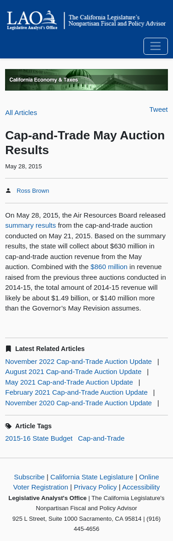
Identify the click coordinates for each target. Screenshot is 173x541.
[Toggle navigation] (155, 46)
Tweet (158, 109)
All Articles (21, 112)
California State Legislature (91, 477)
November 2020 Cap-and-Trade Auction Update (78, 403)
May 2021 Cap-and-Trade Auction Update (69, 382)
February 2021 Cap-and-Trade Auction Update (76, 392)
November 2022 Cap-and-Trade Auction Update (78, 361)
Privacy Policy (95, 487)
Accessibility (141, 487)
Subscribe (29, 477)
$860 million (108, 266)
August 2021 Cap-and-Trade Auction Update (73, 371)
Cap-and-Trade (101, 438)
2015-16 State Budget (38, 438)
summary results (30, 225)
